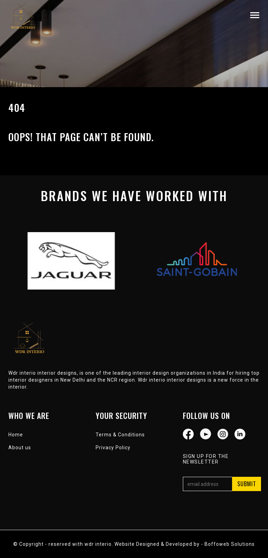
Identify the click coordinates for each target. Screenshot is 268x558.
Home (15, 434)
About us (19, 447)
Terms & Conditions (120, 434)
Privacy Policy (113, 447)
